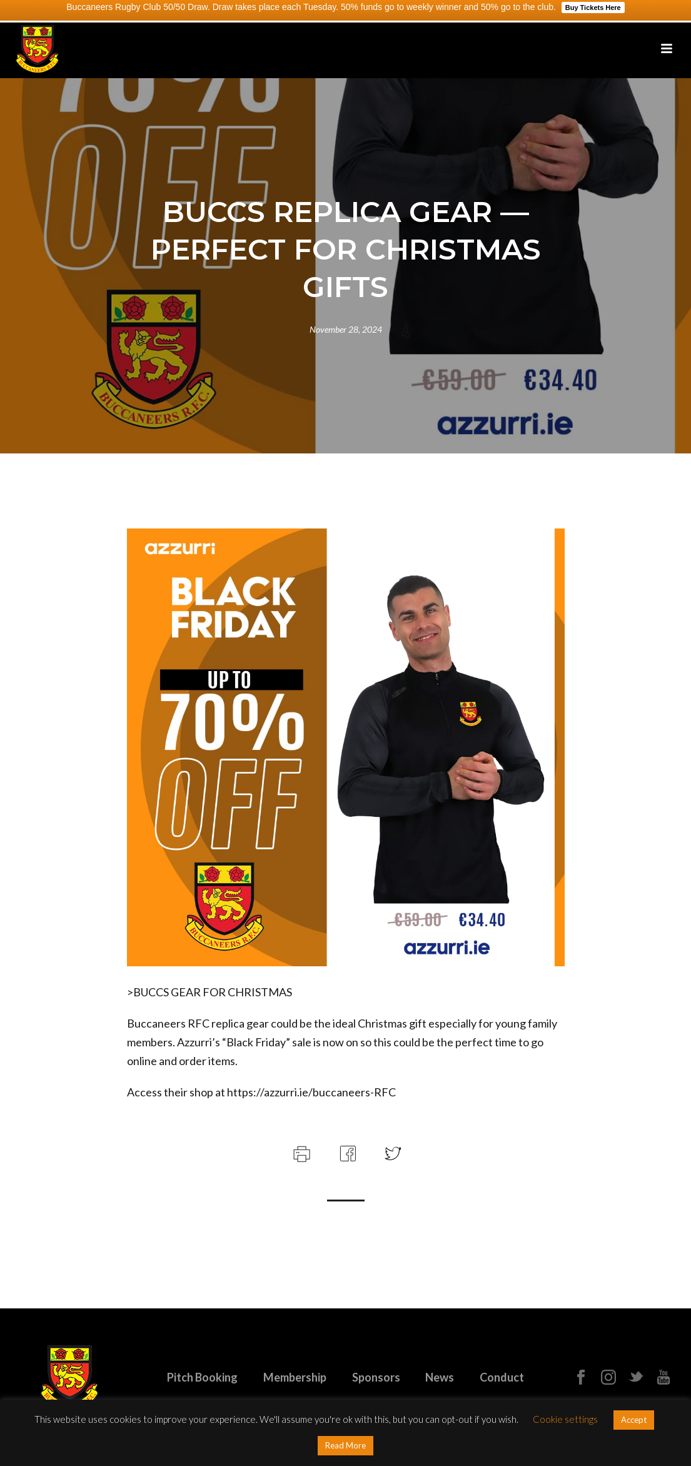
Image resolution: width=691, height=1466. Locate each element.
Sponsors (376, 1377)
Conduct (502, 1377)
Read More (345, 1445)
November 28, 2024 (346, 329)
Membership (294, 1377)
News (439, 1377)
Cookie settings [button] (565, 1419)
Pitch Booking (202, 1377)
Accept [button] (634, 1420)
